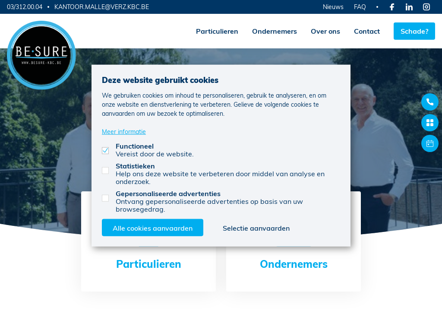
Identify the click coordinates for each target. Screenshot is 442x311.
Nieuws (333, 7)
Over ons (325, 30)
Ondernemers (274, 30)
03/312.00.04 (24, 7)
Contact (367, 30)
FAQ (360, 7)
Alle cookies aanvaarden (153, 227)
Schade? (414, 30)
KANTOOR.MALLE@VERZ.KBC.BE (101, 6)
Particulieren (217, 30)
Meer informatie (124, 131)
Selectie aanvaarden (256, 227)
